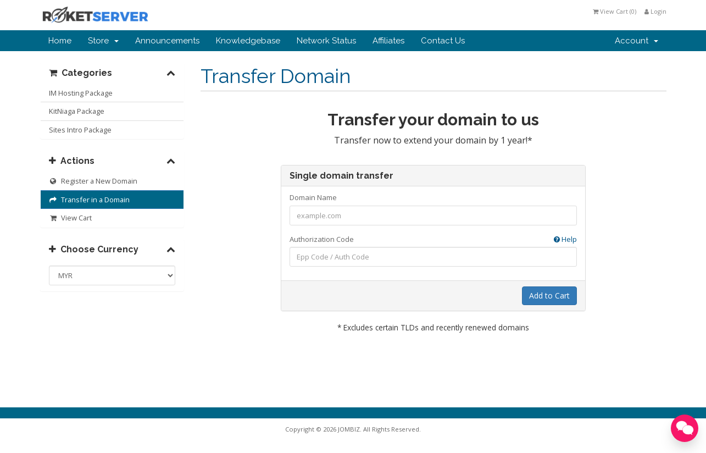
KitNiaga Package (76, 111)
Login (655, 11)
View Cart (70, 218)
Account (636, 41)
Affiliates (388, 41)
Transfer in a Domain (89, 200)
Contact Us (443, 41)
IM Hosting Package (81, 93)
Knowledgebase (248, 41)
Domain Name (313, 197)
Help (565, 239)
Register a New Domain (93, 181)
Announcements (167, 41)
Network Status (326, 41)
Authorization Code (433, 239)
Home (59, 41)
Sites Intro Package (80, 130)
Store (103, 41)
